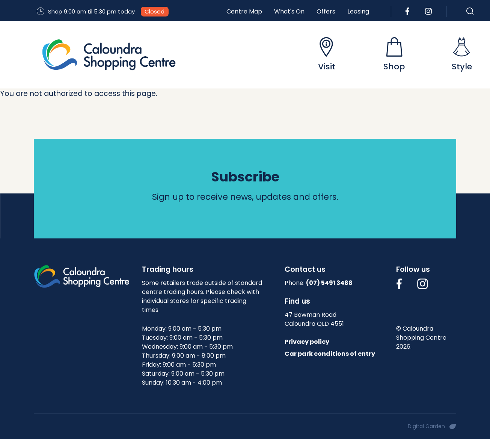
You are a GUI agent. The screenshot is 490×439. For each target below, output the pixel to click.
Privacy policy (307, 341)
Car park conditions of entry (330, 353)
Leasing (358, 11)
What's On (289, 11)
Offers (326, 11)
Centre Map (244, 11)
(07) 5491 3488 (329, 283)
